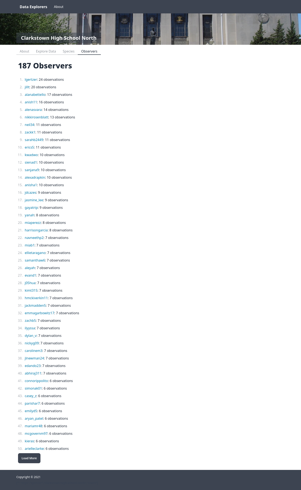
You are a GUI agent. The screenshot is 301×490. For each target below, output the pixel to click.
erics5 (29, 147)
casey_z (30, 396)
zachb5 (30, 320)
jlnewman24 (34, 358)
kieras (29, 441)
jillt (27, 87)
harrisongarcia (36, 230)
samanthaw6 (35, 260)
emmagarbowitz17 (39, 313)
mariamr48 (33, 426)
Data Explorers (33, 6)
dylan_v (30, 335)
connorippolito (36, 380)
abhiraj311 (33, 373)
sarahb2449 (34, 139)
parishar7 (32, 403)
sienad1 (31, 162)
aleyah (30, 268)
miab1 (30, 245)
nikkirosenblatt (36, 117)
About (58, 6)
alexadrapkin (35, 177)
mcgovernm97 (36, 433)
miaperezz (33, 222)
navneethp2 (34, 237)
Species (68, 51)
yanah (29, 215)
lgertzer (31, 79)
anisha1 (31, 185)
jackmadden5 (35, 305)
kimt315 (31, 290)
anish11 (31, 102)
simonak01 (33, 388)
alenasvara (33, 109)
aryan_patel (34, 418)
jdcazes (30, 192)
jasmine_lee (34, 200)
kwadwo (31, 155)
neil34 (29, 124)
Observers (89, 51)
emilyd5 (31, 411)
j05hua (30, 283)
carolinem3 (33, 350)
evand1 (30, 275)
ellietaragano (35, 252)
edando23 (33, 365)
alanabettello (35, 94)
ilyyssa (30, 328)
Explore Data (46, 51)
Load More (29, 458)
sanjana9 (32, 170)
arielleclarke (34, 448)
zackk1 (30, 132)
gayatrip (31, 207)
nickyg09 (32, 343)
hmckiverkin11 (36, 298)
